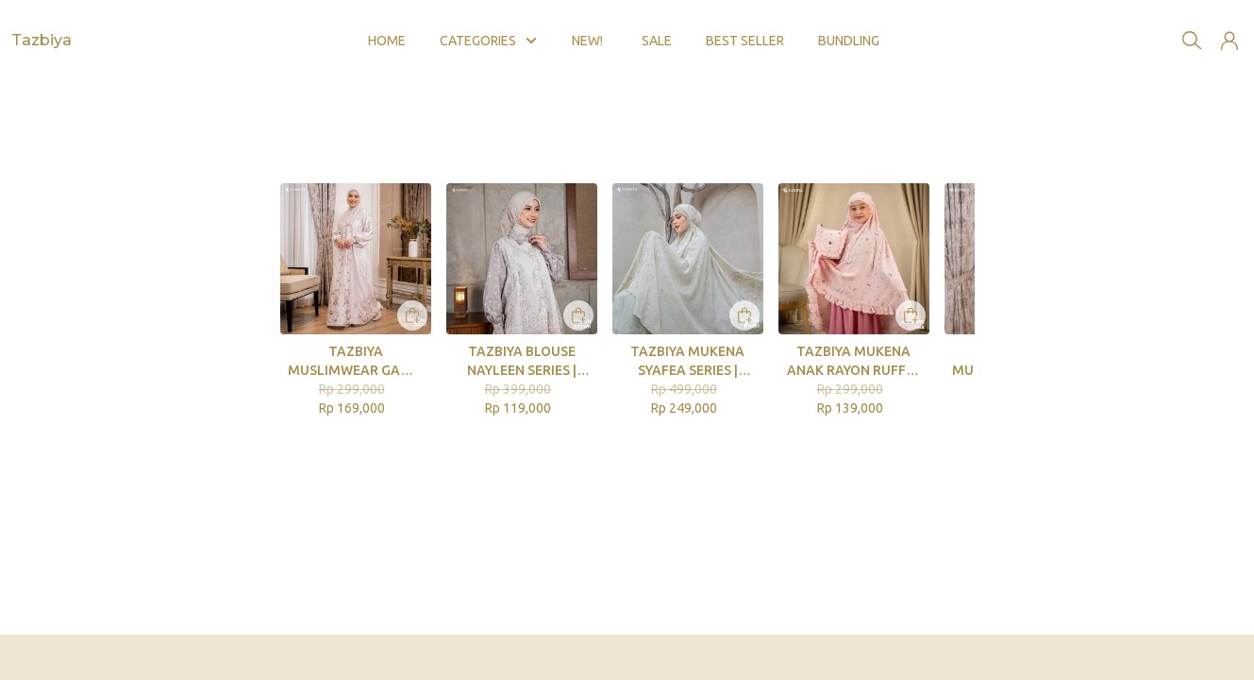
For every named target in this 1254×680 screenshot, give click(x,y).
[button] (1229, 26)
